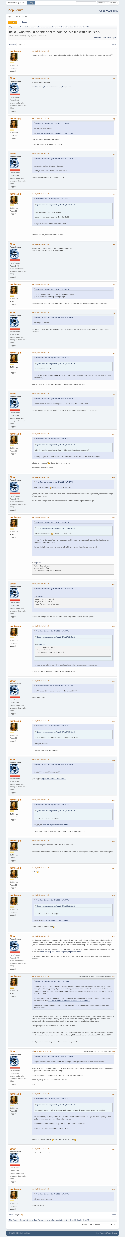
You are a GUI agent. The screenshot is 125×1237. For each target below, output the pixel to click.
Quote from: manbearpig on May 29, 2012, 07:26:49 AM (54, 317)
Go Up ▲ (114, 1233)
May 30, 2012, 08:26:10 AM (40, 868)
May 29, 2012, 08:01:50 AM (40, 721)
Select (39, 563)
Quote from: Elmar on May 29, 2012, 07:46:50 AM (52, 522)
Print (114, 44)
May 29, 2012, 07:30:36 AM (40, 312)
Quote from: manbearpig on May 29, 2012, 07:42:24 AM (54, 482)
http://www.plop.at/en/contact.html (53, 779)
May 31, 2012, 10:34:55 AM (40, 1149)
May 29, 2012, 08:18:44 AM (40, 840)
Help (97, 1233)
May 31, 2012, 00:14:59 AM (40, 976)
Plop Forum (15, 10)
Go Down (12, 44)
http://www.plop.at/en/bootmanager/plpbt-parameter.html (60, 952)
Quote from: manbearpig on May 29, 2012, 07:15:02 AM (54, 159)
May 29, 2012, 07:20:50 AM (40, 194)
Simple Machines (24, 1233)
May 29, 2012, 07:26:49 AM (40, 284)
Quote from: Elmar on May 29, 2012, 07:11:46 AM (52, 123)
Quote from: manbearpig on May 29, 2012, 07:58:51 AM (54, 686)
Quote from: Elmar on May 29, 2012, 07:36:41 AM (52, 439)
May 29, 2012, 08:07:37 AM (40, 799)
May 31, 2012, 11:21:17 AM (40, 1189)
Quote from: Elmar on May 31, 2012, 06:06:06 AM (52, 1099)
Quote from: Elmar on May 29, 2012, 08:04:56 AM (52, 805)
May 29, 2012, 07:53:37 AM (40, 517)
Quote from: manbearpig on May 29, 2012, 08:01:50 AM (54, 764)
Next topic (112, 38)
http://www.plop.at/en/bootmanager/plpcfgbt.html (53, 87)
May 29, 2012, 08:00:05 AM (40, 681)
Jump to (84, 1224)
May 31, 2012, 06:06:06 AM (42, 1051)
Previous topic (100, 38)
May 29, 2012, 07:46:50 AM (40, 477)
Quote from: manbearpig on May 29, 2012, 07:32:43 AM (54, 398)
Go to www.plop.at (108, 10)
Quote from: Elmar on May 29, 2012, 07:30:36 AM (52, 358)
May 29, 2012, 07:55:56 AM (40, 583)
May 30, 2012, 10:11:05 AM (40, 895)
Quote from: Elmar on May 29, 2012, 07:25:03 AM (52, 289)
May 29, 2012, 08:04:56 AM (40, 759)
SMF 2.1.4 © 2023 (13, 1233)
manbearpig (15, 51)
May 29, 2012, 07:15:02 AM (40, 118)
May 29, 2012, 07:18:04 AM (40, 153)
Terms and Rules (105, 1233)
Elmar (12, 78)
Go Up (11, 1215)
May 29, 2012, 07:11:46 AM (40, 78)
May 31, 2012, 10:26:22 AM (40, 1094)
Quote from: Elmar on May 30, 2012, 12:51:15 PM (52, 981)
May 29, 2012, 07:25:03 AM (40, 244)
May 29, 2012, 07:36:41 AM (40, 393)
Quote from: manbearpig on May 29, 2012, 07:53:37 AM (54, 589)
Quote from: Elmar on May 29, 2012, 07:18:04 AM (52, 199)
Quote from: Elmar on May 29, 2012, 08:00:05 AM (52, 726)
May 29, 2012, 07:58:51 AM (40, 626)
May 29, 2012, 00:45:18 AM (40, 51)
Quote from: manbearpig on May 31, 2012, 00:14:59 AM (54, 1056)
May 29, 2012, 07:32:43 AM (40, 352)
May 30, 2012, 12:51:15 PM (40, 936)
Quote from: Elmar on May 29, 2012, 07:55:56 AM (52, 631)
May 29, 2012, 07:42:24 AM (40, 434)
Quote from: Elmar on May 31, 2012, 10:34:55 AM (52, 1194)
